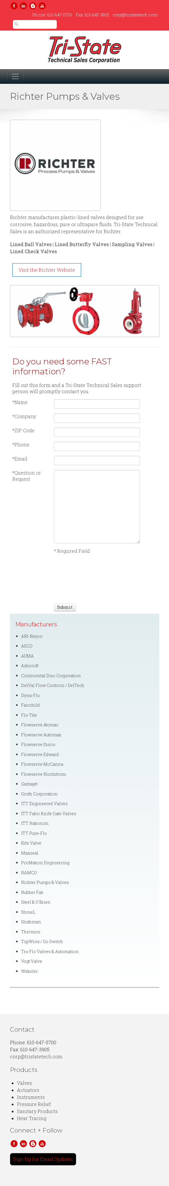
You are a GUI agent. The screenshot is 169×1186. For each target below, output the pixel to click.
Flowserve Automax (41, 735)
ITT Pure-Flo (34, 833)
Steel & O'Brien (35, 902)
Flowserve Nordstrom (43, 774)
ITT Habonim (34, 823)
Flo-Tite (29, 715)
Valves (24, 1083)
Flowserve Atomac (40, 725)
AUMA (27, 656)
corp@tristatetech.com (135, 15)
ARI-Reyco (31, 636)
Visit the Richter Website (46, 270)
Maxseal (29, 853)
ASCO (27, 646)
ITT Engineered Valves (44, 803)
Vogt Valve (31, 961)
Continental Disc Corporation (51, 675)
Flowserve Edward (40, 754)
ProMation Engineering (45, 862)
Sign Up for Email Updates (43, 1159)
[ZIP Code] (97, 432)
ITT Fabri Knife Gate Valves (48, 813)
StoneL (28, 912)
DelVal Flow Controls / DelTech (52, 685)
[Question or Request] (97, 506)
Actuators (28, 1090)
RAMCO (29, 872)
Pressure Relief (34, 1104)
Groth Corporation (39, 794)
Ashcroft (29, 665)
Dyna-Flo (30, 695)
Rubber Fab (32, 892)
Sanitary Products (37, 1111)
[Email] (97, 460)
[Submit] (65, 607)
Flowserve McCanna (42, 764)
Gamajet (29, 784)
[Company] (97, 418)
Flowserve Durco (38, 744)
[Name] (97, 404)
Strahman (31, 922)
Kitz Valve (31, 843)
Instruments (31, 1097)
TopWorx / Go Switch (42, 941)
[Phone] (97, 446)
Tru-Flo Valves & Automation (50, 951)
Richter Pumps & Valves (45, 882)
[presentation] (76, 578)
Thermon (30, 932)
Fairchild (30, 705)
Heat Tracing (31, 1118)
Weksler (29, 971)
